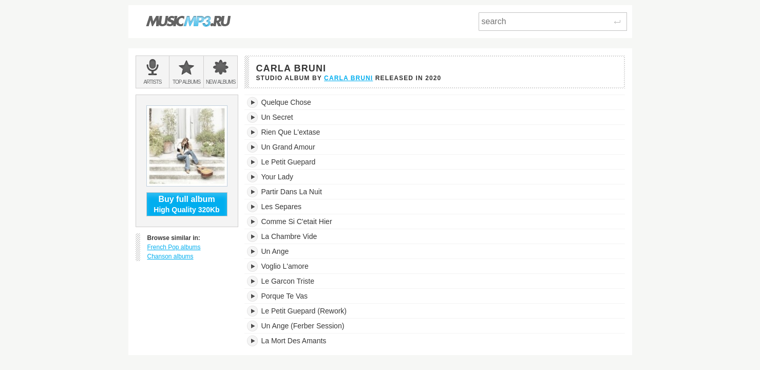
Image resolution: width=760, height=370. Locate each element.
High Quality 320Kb (187, 204)
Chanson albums (170, 256)
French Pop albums (174, 247)
